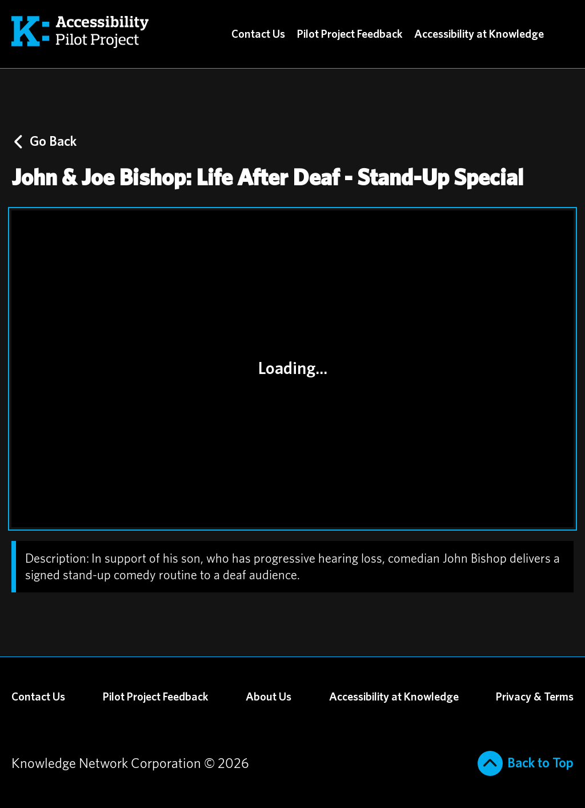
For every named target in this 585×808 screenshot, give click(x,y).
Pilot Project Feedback (350, 34)
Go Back (45, 142)
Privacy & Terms (535, 697)
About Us (268, 697)
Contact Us (258, 34)
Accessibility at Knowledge (479, 34)
